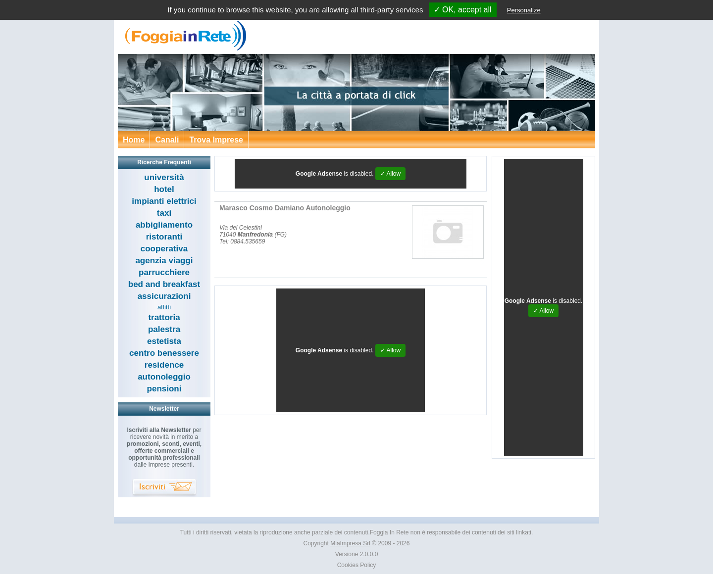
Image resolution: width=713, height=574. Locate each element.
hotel (164, 189)
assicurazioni (164, 296)
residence (164, 365)
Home (134, 140)
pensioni (164, 388)
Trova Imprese (216, 140)
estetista (164, 341)
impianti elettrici (164, 201)
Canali (167, 140)
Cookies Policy (356, 565)
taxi (164, 213)
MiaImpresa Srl (350, 543)
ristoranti (164, 236)
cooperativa (164, 248)
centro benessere (164, 353)
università (164, 177)
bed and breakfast (164, 284)
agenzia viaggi (164, 260)
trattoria (164, 317)
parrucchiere (164, 272)
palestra (164, 329)
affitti (164, 307)
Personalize (524, 10)
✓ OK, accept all (463, 9)
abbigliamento (164, 225)
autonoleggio (164, 377)
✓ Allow (390, 173)
